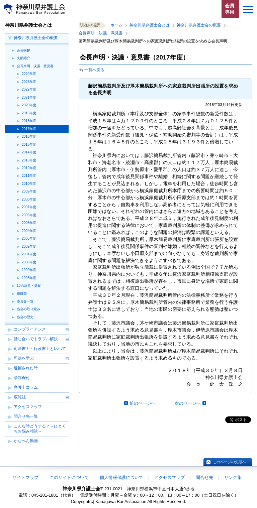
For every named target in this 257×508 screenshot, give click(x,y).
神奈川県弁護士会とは (150, 25)
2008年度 (29, 199)
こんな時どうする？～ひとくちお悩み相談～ (40, 428)
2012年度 (29, 168)
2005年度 (29, 223)
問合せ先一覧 (26, 416)
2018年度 (29, 121)
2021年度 (29, 97)
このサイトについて (69, 477)
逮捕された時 (26, 368)
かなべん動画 (26, 441)
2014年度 (29, 152)
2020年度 (29, 105)
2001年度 (29, 254)
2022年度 (29, 89)
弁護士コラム (26, 387)
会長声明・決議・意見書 (35, 66)
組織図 (22, 293)
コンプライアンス (30, 329)
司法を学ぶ (24, 358)
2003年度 (29, 238)
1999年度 (29, 270)
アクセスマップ (28, 407)
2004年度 (29, 231)
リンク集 (233, 477)
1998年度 (29, 278)
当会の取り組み (28, 309)
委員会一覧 (25, 301)
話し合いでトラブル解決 (36, 339)
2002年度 (29, 246)
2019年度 (29, 113)
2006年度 (29, 215)
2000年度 (29, 262)
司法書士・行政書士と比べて (40, 349)
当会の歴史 (25, 317)
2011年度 (29, 175)
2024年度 (29, 74)
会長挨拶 (23, 50)
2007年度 (29, 207)
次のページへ (188, 403)
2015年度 (29, 144)
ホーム (116, 25)
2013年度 (29, 160)
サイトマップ (25, 477)
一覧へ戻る (94, 70)
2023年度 (29, 82)
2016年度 (29, 136)
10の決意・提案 (29, 285)
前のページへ (143, 403)
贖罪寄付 (22, 378)
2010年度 (29, 183)
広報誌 (20, 397)
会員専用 (229, 9)
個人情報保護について (121, 477)
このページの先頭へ (229, 462)
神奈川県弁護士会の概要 (36, 38)
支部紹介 (23, 58)
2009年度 (29, 191)
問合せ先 (204, 477)
